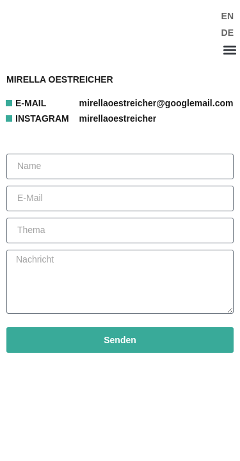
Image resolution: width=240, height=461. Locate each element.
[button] (229, 49)
